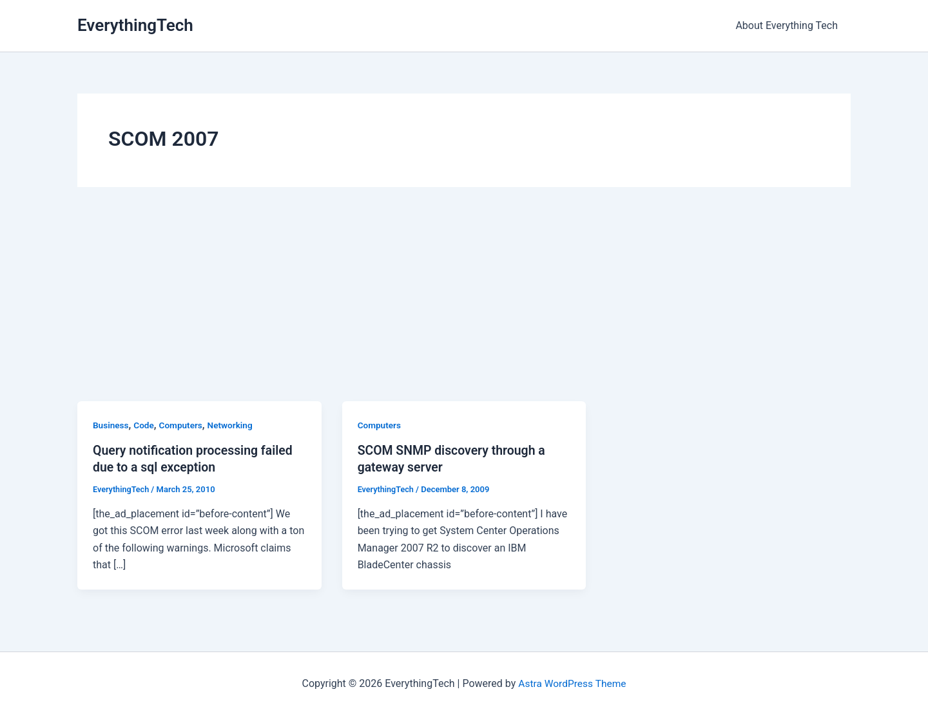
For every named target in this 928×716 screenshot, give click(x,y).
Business (111, 425)
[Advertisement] (464, 304)
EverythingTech (135, 25)
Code (145, 425)
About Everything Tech (789, 25)
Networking (233, 425)
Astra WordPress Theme (572, 683)
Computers (182, 425)
